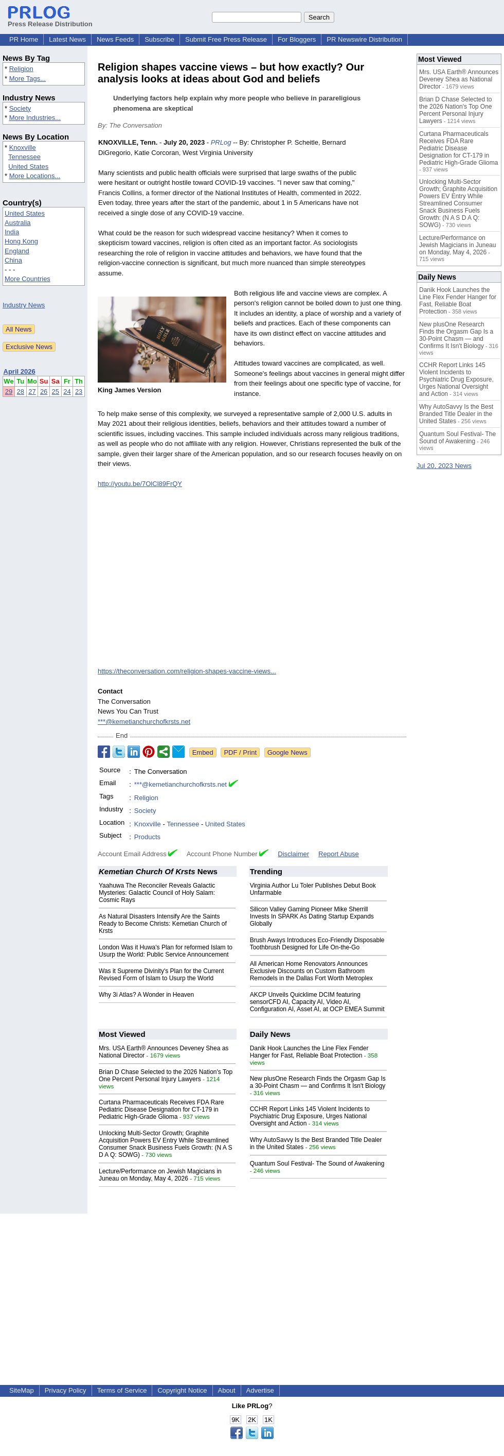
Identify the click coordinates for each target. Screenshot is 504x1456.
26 (43, 391)
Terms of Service (122, 1390)
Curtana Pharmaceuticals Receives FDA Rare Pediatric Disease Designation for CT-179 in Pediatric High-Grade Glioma (161, 1109)
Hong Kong (21, 241)
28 (20, 391)
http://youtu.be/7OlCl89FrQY (140, 484)
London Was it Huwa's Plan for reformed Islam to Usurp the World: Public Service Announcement (165, 951)
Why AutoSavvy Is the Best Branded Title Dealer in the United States (456, 414)
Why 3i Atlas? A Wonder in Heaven (146, 994)
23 (78, 391)
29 (8, 391)
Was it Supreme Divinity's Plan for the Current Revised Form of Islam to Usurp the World (161, 974)
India (12, 232)
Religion (21, 69)
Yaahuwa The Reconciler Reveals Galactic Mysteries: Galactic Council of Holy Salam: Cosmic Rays (157, 893)
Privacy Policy (65, 1390)
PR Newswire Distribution (364, 39)
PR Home (23, 39)
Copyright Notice (182, 1390)
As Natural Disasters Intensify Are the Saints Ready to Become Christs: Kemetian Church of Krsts (163, 923)
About (227, 1390)
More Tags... (27, 78)
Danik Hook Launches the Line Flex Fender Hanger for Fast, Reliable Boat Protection (309, 1052)
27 (31, 391)
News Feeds (115, 39)
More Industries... (35, 118)
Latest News (67, 39)
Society (20, 108)
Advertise (260, 1390)
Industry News (24, 305)
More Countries (27, 279)
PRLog (221, 142)
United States (28, 166)
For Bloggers (297, 39)
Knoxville (22, 147)
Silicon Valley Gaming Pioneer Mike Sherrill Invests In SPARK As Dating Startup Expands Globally (312, 916)
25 (55, 391)
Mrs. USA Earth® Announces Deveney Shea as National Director (458, 79)
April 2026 (19, 371)
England (17, 251)
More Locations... (35, 176)
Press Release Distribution (50, 20)
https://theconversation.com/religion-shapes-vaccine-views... (187, 671)
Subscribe (159, 39)
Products (147, 837)
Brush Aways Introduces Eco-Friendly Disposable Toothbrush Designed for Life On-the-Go (317, 944)
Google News (287, 752)
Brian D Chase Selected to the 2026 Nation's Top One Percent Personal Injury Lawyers (165, 1075)
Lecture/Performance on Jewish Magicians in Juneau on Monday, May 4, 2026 (160, 1175)
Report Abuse (338, 854)
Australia (18, 223)
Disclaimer (293, 854)
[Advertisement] (252, 1286)
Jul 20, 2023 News (444, 466)
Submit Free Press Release (226, 39)
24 (66, 391)
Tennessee (24, 157)
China (13, 260)
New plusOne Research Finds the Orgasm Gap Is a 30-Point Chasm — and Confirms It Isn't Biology (318, 1082)
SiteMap (21, 1390)
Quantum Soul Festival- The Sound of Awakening (317, 1163)
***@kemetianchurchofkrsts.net (144, 721)
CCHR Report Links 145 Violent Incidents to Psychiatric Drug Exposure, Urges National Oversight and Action (310, 1116)
